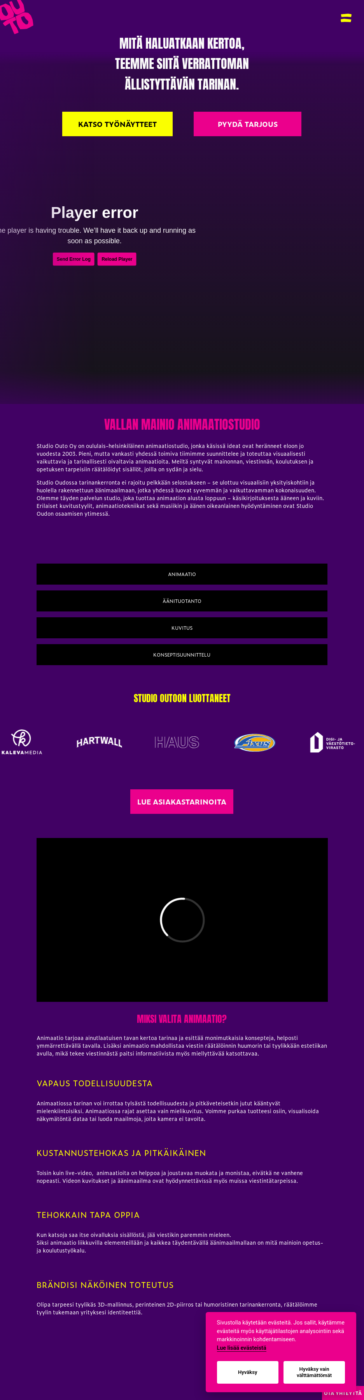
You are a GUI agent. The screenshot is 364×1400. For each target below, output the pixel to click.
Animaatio (182, 574)
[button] (346, 18)
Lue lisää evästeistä (241, 1348)
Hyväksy (247, 1372)
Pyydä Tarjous (248, 124)
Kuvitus (182, 627)
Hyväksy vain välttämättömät (314, 1372)
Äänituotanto (182, 600)
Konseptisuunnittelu (181, 654)
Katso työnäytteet (117, 124)
